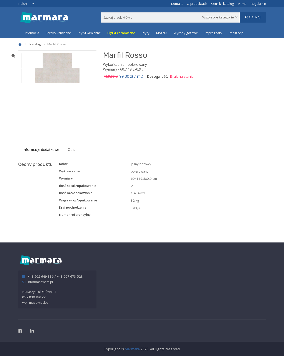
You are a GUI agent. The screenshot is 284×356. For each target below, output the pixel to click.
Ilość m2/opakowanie (76, 193)
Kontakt (177, 3)
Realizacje (236, 33)
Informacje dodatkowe (41, 149)
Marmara (132, 349)
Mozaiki (161, 33)
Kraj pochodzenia (72, 207)
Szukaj (253, 17)
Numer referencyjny (75, 214)
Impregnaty (213, 33)
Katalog (35, 44)
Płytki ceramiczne (121, 33)
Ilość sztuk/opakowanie (77, 185)
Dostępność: (157, 76)
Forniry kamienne (58, 33)
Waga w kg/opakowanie (78, 200)
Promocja (32, 33)
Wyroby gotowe (186, 33)
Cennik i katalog (222, 3)
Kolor (63, 164)
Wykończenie (69, 171)
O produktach (197, 3)
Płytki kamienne (89, 33)
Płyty (145, 33)
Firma (242, 3)
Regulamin (258, 3)
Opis (71, 149)
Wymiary (66, 178)
